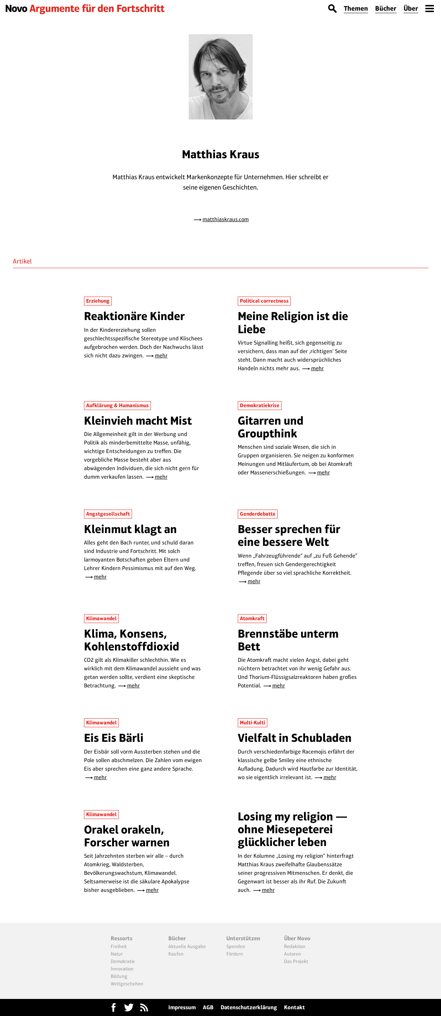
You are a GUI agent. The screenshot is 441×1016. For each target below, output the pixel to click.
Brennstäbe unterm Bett (288, 640)
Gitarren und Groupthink (271, 427)
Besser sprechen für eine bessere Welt (289, 535)
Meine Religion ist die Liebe (293, 322)
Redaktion (294, 946)
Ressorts (121, 938)
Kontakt (294, 1007)
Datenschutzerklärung (249, 1007)
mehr (161, 355)
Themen (356, 8)
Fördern (234, 954)
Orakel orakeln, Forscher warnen (127, 836)
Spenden (235, 946)
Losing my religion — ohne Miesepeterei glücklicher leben (292, 829)
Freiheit (119, 946)
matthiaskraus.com (226, 219)
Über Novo (297, 938)
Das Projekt (296, 961)
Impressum (182, 1007)
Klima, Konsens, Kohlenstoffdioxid (131, 640)
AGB (208, 1007)
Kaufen (176, 954)
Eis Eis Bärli (113, 738)
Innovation (122, 969)
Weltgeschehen (127, 983)
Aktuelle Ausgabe (187, 946)
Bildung (119, 976)
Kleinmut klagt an (130, 529)
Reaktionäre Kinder (134, 316)
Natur (117, 954)
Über (411, 8)
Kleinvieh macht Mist (138, 420)
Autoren (292, 954)
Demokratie (123, 961)
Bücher (386, 8)
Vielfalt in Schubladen (295, 738)
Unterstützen (243, 938)
